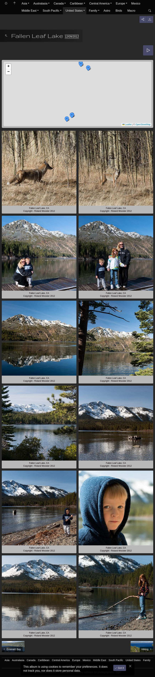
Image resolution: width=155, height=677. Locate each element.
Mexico (135, 3)
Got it (120, 667)
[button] (88, 68)
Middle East (29, 10)
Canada (59, 3)
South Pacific (51, 10)
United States (74, 10)
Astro (107, 10)
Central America (99, 3)
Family (93, 10)
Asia (24, 3)
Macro (131, 10)
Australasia (40, 3)
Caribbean (76, 3)
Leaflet (126, 124)
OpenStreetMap (143, 124)
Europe (120, 3)
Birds (119, 10)
